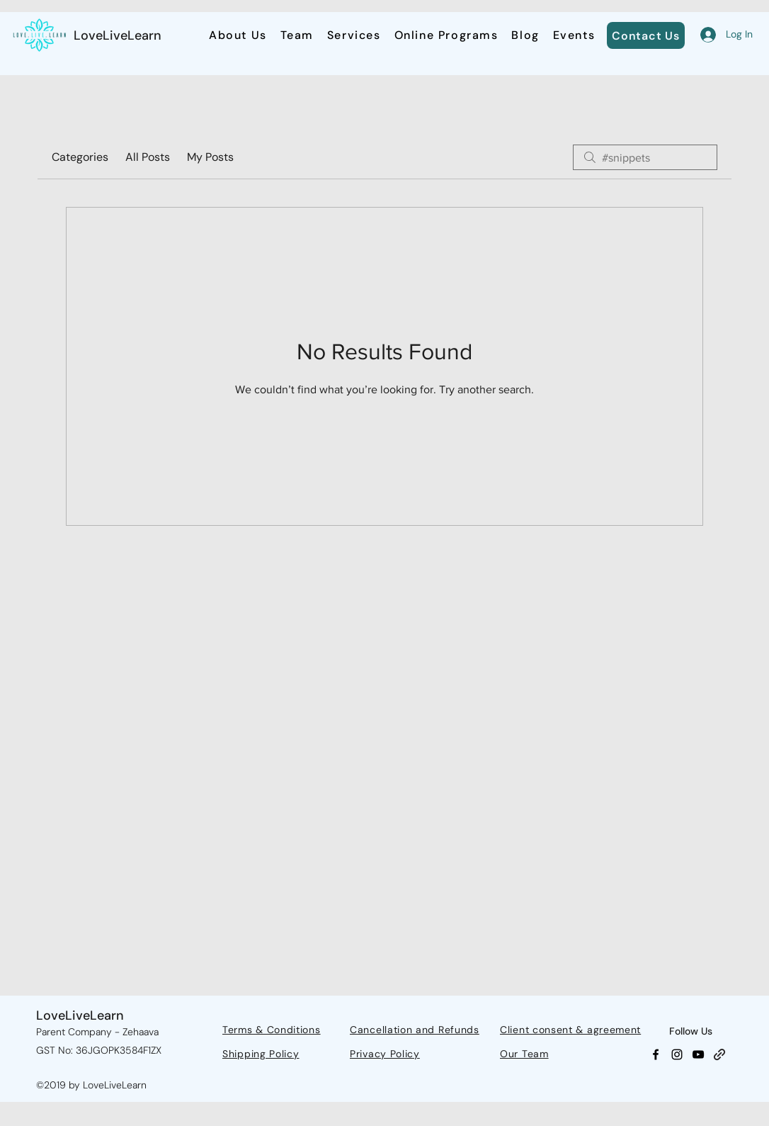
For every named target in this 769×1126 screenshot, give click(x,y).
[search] (645, 157)
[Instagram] (677, 1054)
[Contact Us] (646, 35)
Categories (80, 157)
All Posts (147, 157)
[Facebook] (656, 1054)
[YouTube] (698, 1054)
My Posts (210, 157)
